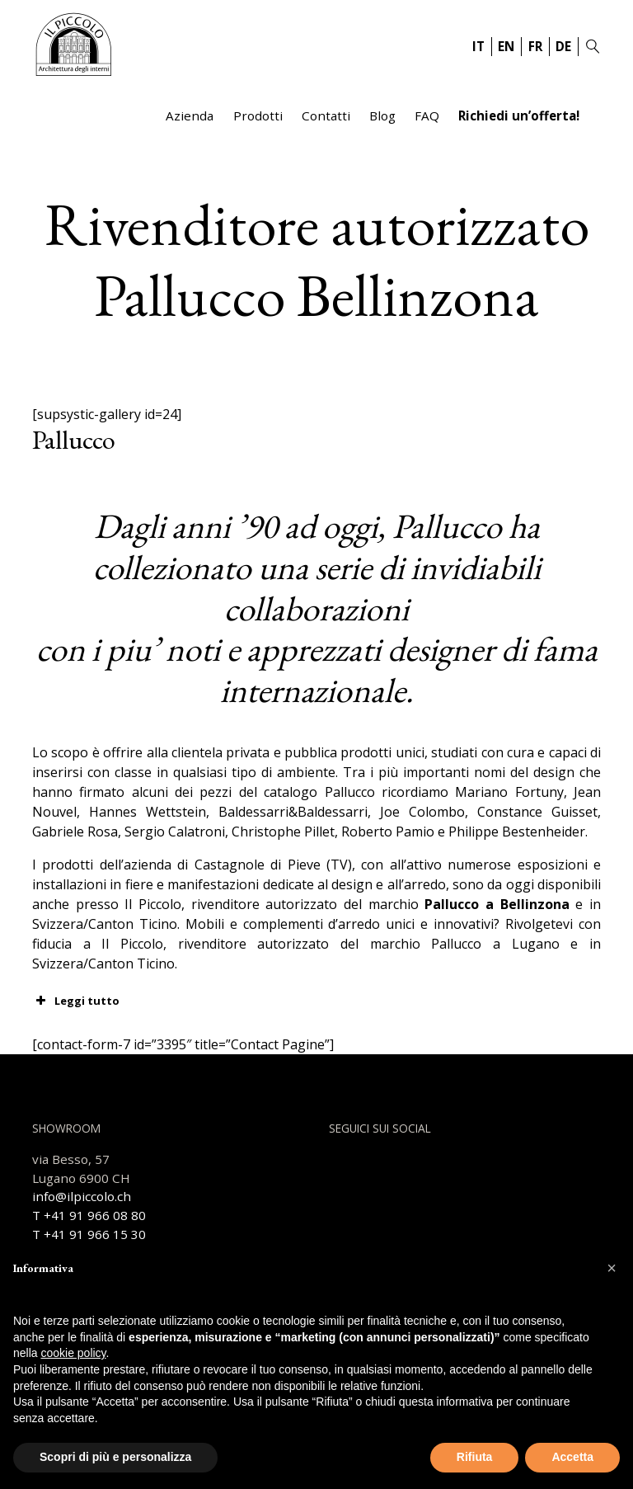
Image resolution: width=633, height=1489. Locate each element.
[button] (611, 1268)
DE (563, 46)
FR (535, 46)
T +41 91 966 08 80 (89, 1215)
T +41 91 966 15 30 (89, 1234)
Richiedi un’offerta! (518, 115)
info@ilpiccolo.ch (81, 1196)
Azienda (189, 115)
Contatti (326, 115)
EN (506, 46)
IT (478, 46)
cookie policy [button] (73, 1352)
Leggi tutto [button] (76, 1000)
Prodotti (258, 115)
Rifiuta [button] (475, 1456)
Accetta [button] (572, 1456)
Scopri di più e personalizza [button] (115, 1456)
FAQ (427, 115)
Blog (382, 115)
